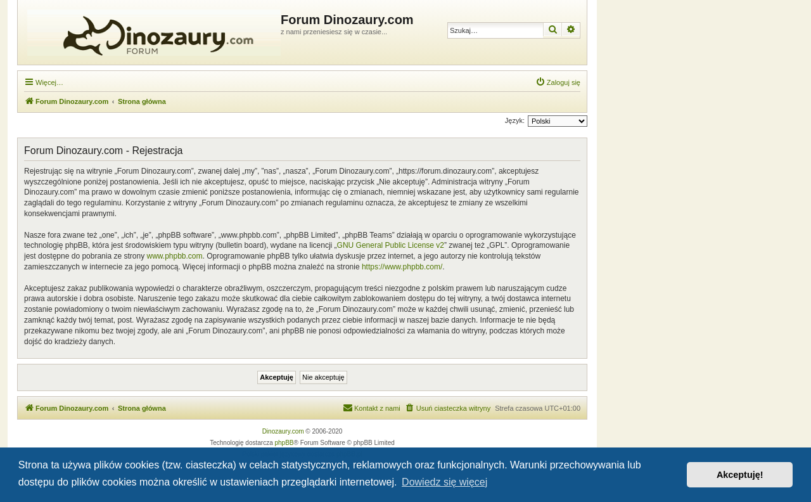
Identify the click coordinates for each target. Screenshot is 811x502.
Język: (515, 120)
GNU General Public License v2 (390, 245)
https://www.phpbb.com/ (402, 266)
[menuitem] (557, 82)
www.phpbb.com (174, 256)
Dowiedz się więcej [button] (444, 482)
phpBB (284, 442)
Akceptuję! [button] (740, 475)
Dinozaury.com (283, 431)
